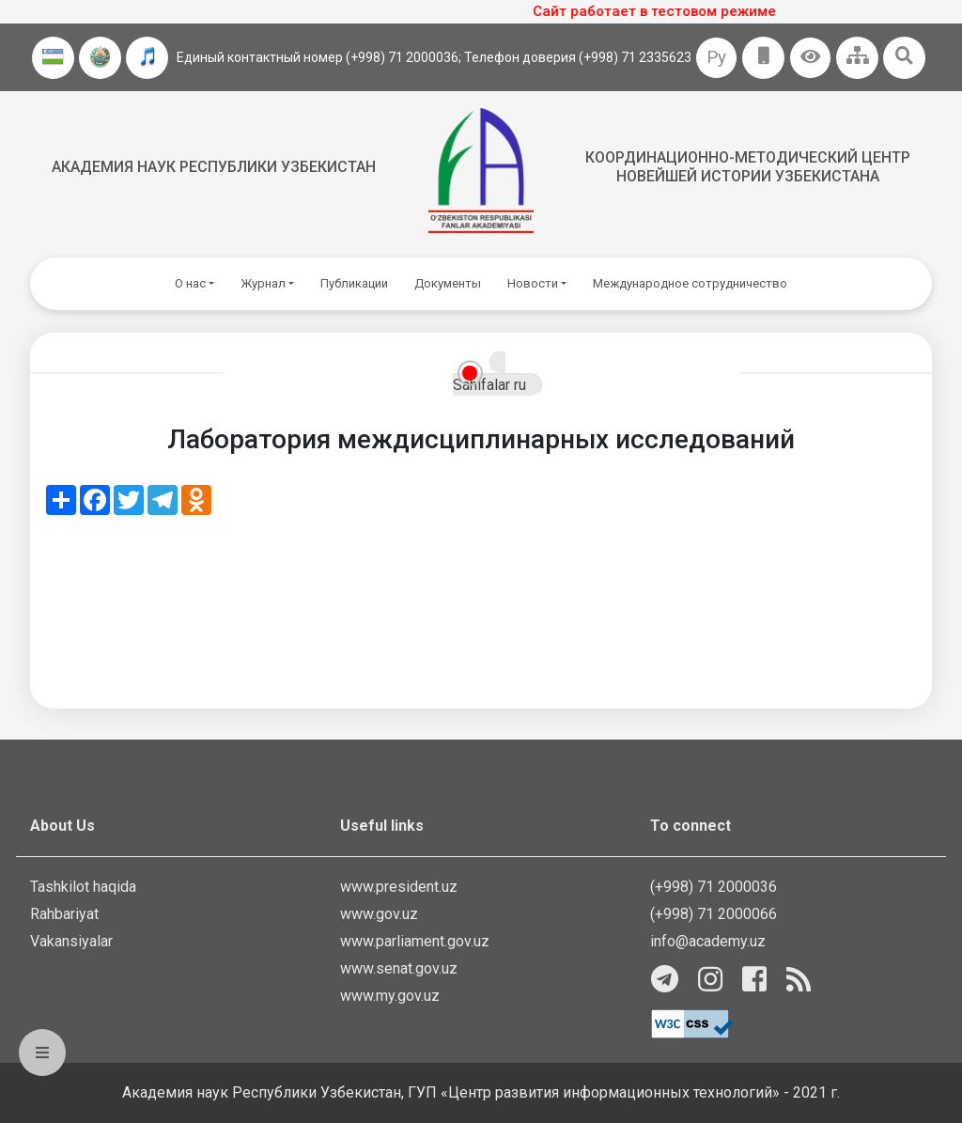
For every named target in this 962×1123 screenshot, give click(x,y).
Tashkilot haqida (83, 887)
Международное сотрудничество (690, 283)
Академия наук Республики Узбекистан (214, 167)
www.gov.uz (379, 914)
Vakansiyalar (71, 941)
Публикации (354, 283)
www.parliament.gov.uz (414, 941)
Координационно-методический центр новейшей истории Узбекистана (747, 166)
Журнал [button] (263, 283)
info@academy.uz (708, 941)
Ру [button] (716, 57)
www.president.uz (399, 887)
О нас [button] (190, 283)
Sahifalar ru (489, 385)
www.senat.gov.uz (399, 968)
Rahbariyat (64, 914)
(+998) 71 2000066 (713, 914)
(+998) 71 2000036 (713, 887)
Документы (447, 283)
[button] (810, 58)
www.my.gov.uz (390, 996)
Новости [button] (532, 283)
